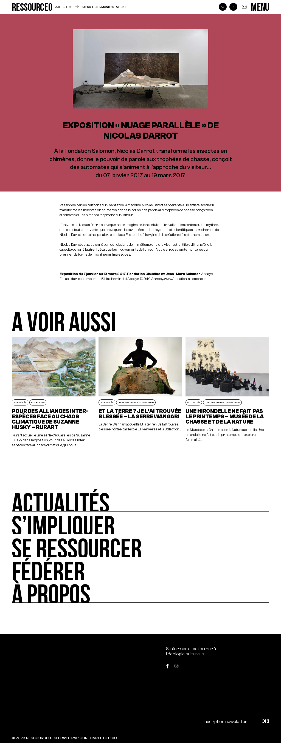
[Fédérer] (140, 568)
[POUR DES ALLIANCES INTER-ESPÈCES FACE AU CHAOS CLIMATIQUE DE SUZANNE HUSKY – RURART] (54, 392)
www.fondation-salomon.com (185, 279)
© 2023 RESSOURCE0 (31, 738)
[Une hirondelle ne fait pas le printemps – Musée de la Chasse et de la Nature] (227, 392)
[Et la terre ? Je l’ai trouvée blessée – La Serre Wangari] (140, 392)
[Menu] (260, 7)
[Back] (233, 7)
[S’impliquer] (140, 522)
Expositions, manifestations (104, 6)
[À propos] (140, 591)
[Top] (251, 664)
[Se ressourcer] (140, 545)
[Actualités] (140, 500)
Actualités (63, 6)
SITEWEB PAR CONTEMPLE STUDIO (85, 738)
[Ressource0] (32, 7)
